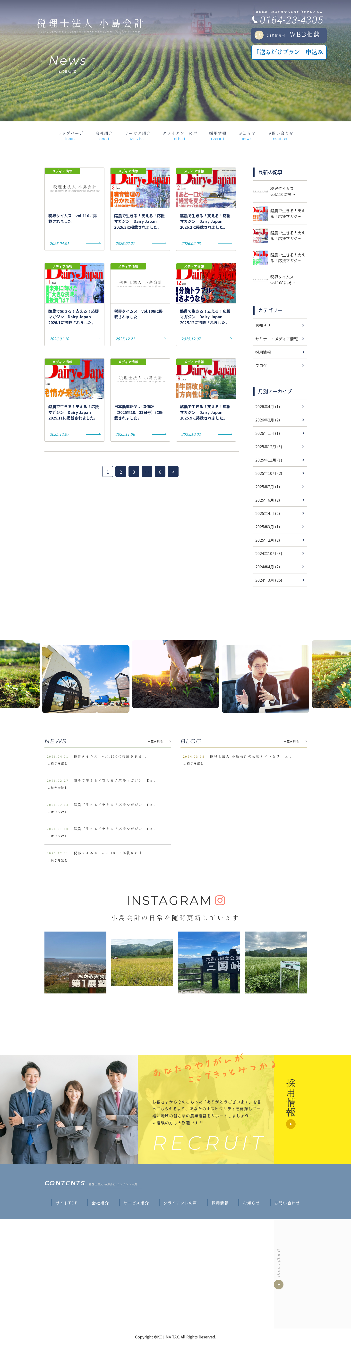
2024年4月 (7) (267, 567)
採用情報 (218, 135)
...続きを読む (57, 763)
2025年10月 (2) (268, 473)
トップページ (71, 135)
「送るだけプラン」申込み (288, 51)
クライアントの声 (180, 135)
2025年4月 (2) (267, 513)
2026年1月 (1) (267, 433)
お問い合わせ (280, 135)
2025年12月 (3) (268, 446)
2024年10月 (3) (268, 553)
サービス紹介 (138, 135)
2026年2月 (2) (267, 420)
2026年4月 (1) (267, 406)
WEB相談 (288, 34)
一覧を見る (155, 741)
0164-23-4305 (291, 20)
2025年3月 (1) (267, 527)
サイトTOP (67, 1203)
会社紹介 (104, 135)
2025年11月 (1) (268, 460)
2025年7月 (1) (267, 486)
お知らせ (247, 135)
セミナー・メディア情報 (276, 339)
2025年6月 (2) (267, 500)
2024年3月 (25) (268, 580)
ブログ (261, 365)
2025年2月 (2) (267, 540)
